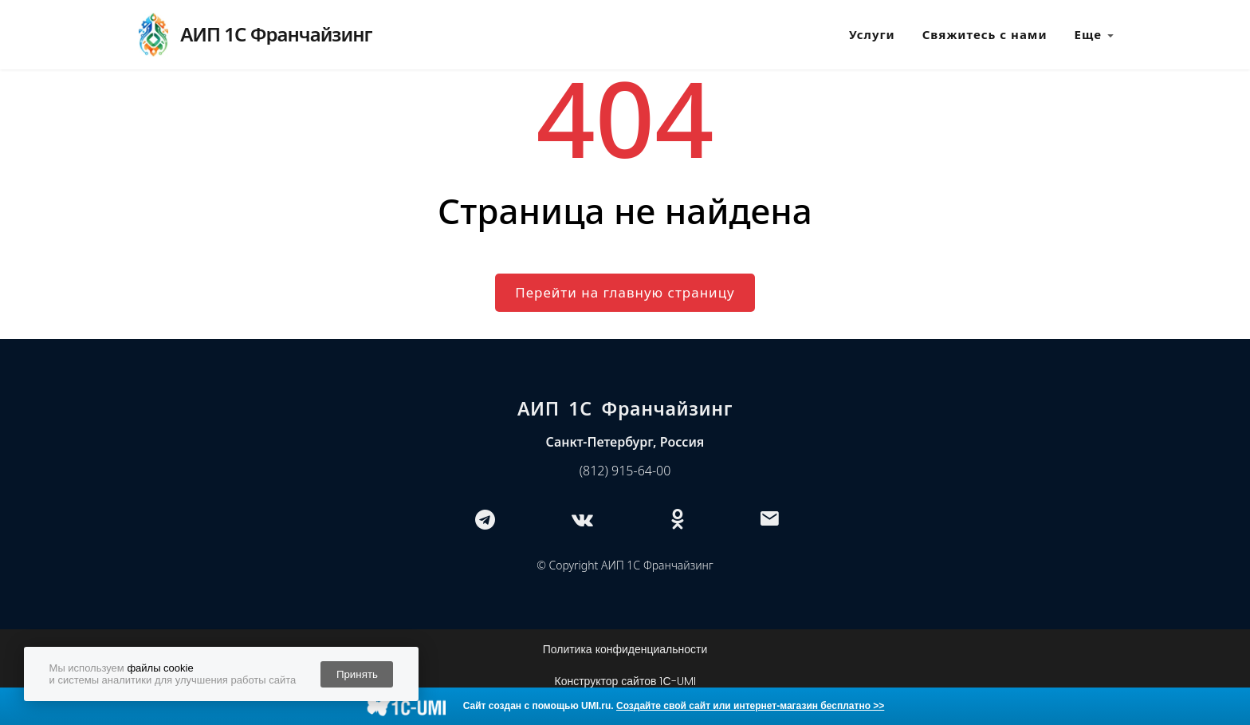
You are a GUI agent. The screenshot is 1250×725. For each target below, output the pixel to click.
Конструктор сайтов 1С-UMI (624, 681)
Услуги (872, 34)
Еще (1094, 35)
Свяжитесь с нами (985, 34)
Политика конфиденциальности (625, 649)
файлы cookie (160, 668)
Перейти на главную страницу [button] (624, 292)
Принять (357, 674)
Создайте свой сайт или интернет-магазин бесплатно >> (750, 705)
